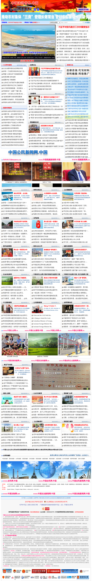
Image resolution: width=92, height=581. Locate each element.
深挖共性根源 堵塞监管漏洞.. (12, 134)
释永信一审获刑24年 (20, 249)
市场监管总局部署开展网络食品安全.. (16, 380)
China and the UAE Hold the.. (42, 315)
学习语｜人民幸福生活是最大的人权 (76, 242)
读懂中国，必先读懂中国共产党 (13, 114)
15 (53, 55)
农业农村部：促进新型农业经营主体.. (15, 443)
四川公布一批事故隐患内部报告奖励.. (76, 290)
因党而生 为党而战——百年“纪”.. (75, 208)
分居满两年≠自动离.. (51, 193)
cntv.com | (36, 489)
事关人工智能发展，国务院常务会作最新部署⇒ (74, 40)
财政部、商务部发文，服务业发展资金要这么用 (74, 51)
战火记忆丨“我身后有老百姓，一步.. (46, 440)
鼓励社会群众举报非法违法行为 (13, 102)
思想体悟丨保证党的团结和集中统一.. (76, 231)
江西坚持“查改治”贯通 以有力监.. (44, 287)
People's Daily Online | (21, 489)
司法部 (66, 484)
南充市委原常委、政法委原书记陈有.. (76, 298)
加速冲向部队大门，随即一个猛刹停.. (76, 324)
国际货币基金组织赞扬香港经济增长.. (76, 406)
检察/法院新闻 (68, 246)
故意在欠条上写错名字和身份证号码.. (45, 208)
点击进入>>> (36, 22)
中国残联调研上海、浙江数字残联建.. (15, 417)
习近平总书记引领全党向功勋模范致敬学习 (44, 80)
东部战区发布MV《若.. (81, 306)
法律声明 (36, 498)
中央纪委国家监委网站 (19, 484)
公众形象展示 (38, 421)
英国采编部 (38, 458)
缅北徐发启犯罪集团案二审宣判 (13, 270)
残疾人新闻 (6, 393)
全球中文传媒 (16, 5)
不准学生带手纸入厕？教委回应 (77, 108)
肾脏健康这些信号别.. (81, 425)
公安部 (58, 484)
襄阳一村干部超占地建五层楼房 (77, 100)
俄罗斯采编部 (73, 458)
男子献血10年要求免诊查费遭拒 (77, 97)
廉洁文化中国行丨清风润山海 (73, 236)
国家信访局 (86, 484)
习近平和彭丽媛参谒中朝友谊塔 (40, 89)
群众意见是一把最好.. (51, 221)
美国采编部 (25, 458)
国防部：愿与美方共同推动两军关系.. (76, 315)
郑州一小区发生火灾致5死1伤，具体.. (15, 231)
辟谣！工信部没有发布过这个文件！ (15, 202)
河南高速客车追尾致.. (21, 221)
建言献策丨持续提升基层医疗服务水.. (45, 242)
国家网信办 (72, 484)
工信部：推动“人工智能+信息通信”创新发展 (73, 54)
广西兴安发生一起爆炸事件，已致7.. (15, 242)
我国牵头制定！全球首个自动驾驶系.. (15, 326)
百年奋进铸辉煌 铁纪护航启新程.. (45, 434)
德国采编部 (45, 458)
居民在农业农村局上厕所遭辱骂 (77, 117)
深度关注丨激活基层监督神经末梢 (44, 239)
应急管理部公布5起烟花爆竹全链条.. (15, 259)
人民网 (9, 486)
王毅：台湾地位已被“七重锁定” (74, 417)
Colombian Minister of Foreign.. (43, 321)
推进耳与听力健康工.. (21, 397)
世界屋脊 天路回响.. (80, 193)
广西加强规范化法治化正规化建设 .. (45, 298)
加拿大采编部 (81, 458)
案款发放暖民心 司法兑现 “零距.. (74, 264)
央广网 (21, 486)
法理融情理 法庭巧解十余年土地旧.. (75, 270)
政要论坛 (33, 65)
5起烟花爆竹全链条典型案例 (12, 96)
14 (50, 55)
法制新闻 (33, 93)
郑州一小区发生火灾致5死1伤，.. (14, 94)
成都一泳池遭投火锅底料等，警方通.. (76, 287)
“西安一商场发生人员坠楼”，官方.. (14, 236)
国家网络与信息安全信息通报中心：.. (15, 205)
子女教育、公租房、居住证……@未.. (15, 298)
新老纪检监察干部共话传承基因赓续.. (46, 437)
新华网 (13, 486)
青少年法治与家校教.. (51, 397)
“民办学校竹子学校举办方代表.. (77, 89)
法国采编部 (58, 458)
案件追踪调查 (7, 246)
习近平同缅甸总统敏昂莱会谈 (50, 68)
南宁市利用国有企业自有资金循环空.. (45, 290)
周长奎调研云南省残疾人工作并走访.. (15, 412)
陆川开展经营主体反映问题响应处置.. (45, 295)
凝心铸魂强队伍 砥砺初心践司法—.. (75, 262)
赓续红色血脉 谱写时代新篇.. (12, 131)
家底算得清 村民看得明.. (11, 128)
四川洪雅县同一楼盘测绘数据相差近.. (45, 233)
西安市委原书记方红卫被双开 (13, 85)
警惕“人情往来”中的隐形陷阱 (13, 74)
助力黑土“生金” (19, 425)
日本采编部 (32, 458)
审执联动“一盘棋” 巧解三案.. (12, 91)
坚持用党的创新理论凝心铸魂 (73, 233)
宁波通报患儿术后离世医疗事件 (77, 153)
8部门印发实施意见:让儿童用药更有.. (76, 437)
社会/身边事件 (7, 274)
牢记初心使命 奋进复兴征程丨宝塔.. (75, 205)
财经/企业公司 (37, 246)
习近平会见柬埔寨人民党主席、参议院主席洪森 (46, 83)
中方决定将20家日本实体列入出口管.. (15, 324)
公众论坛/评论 (68, 218)
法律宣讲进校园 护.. (80, 249)
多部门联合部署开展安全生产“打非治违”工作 (73, 31)
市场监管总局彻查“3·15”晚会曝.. (14, 389)
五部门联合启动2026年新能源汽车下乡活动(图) (73, 43)
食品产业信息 (8, 364)
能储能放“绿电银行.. (51, 249)
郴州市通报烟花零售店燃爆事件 (77, 106)
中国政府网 (44, 484)
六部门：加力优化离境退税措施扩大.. (45, 270)
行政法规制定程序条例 (37, 112)
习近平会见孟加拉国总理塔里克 (40, 86)
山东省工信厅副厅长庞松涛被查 (13, 82)
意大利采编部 (65, 458)
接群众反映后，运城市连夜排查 (77, 84)
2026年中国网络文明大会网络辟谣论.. (15, 214)
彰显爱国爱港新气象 (81, 397)
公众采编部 (30, 498)
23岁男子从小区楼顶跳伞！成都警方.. (15, 233)
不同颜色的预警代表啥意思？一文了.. (15, 290)
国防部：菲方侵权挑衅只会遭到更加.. (76, 326)
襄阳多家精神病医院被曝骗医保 (77, 156)
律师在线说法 (37, 190)
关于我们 (23, 498)
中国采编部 (5, 458)
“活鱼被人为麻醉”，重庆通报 (13, 377)
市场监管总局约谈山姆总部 (42, 264)
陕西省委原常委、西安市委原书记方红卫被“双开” (46, 141)
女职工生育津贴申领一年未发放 (77, 81)
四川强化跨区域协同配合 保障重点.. (75, 293)
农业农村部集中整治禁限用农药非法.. (15, 445)
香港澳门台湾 (68, 393)
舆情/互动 (70, 65)
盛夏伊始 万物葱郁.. (20, 278)
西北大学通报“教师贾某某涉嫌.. (77, 103)
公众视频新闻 (68, 190)
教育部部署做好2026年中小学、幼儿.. (45, 406)
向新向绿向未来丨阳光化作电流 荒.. (45, 259)
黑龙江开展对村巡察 (50, 278)
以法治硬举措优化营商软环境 (13, 68)
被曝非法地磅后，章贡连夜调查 (77, 78)
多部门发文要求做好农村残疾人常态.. (15, 409)
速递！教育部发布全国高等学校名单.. (45, 414)
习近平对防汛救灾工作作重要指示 (73, 27)
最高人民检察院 (37, 484)
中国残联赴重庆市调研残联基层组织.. (15, 414)
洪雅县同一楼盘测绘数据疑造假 (77, 87)
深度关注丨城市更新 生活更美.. (13, 295)
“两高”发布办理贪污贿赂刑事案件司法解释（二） (46, 118)
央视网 (17, 486)
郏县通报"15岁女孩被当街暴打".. (78, 150)
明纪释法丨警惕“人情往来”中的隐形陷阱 (43, 135)
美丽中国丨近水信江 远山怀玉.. (13, 293)
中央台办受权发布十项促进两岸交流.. (76, 412)
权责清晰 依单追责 (9, 77)
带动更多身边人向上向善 (72, 239)
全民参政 (36, 218)
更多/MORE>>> (59, 65)
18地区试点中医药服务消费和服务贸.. (76, 440)
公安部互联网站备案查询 (38, 486)
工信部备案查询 (28, 486)
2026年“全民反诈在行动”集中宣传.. (14, 239)
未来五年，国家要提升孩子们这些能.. (45, 409)
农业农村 (6, 421)
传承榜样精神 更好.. (51, 425)
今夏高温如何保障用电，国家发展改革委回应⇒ (74, 60)
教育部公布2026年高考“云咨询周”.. (44, 417)
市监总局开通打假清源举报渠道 (77, 95)
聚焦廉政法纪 (34, 122)
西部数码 (48, 486)
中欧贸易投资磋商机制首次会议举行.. (15, 315)
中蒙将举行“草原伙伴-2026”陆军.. (75, 318)
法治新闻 (6, 218)
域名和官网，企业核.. (21, 193)
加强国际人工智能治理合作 (12, 125)
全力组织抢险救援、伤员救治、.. (14, 88)
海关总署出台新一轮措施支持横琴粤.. (76, 414)
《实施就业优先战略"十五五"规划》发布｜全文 (74, 48)
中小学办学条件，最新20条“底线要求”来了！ (73, 57)
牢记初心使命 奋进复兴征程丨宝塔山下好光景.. (34, 57)
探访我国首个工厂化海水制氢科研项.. (45, 262)
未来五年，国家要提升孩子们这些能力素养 (72, 37)
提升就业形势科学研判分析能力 (13, 145)
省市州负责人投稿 (21, 65)
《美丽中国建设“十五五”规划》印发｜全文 (72, 34)
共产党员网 (10, 484)
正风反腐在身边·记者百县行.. (12, 136)
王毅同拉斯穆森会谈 (20, 306)
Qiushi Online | (11, 489)
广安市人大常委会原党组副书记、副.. (76, 295)
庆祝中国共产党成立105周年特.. (13, 122)
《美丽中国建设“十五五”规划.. (13, 117)
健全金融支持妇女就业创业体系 (13, 142)
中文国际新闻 (7, 302)
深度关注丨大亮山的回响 (42, 443)
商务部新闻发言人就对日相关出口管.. (15, 321)
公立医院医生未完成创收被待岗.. (78, 147)
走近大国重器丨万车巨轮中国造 (43, 267)
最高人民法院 (29, 484)
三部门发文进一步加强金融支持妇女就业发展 (73, 45)
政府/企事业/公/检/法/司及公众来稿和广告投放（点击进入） (70, 455)
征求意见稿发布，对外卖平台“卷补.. (45, 231)
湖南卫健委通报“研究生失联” (77, 111)
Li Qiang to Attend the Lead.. (42, 318)
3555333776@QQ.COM (15, 22)
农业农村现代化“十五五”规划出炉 (14, 437)
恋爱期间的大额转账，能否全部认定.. (45, 211)
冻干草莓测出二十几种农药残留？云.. (16, 383)
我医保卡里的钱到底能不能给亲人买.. (76, 434)
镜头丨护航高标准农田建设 (12, 440)
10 (40, 55)
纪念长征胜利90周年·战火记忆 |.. (44, 445)
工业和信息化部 (52, 484)
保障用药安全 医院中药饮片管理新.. (75, 445)
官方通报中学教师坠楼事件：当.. (78, 92)
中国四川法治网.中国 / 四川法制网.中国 (76, 274)
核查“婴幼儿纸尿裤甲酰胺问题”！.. (14, 262)
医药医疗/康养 (68, 421)
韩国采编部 (52, 458)
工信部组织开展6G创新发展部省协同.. (15, 208)
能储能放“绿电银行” (76, 355)
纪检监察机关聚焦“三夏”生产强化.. (14, 434)
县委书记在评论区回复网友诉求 (77, 114)
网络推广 (87, 65)
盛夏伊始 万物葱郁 (9, 80)
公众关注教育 (37, 393)
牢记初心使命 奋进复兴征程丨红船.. (75, 214)
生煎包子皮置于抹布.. (22, 368)
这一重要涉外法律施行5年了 (50, 97)
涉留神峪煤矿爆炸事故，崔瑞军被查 (42, 143)
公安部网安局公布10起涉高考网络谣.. (15, 264)
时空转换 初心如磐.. (80, 221)
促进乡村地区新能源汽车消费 (13, 139)
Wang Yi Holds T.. (50, 306)
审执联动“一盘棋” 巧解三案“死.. (74, 259)
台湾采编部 (18, 458)
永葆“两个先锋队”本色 (13, 57)
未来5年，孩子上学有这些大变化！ (45, 412)
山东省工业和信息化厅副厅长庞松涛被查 (43, 138)
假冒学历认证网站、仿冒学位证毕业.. (15, 267)
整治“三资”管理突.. (80, 278)
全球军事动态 (68, 302)
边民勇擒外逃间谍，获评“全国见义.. (75, 321)
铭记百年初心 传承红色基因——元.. (15, 287)
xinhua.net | (30, 489)
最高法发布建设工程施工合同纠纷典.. (76, 267)
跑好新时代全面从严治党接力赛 (13, 120)
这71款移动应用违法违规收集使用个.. (15, 211)
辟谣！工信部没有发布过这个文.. (14, 71)
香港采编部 (11, 458)
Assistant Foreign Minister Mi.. (42, 324)
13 (48, 55)
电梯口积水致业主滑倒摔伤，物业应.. (45, 214)
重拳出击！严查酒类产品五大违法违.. (16, 386)
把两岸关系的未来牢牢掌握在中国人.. (76, 409)
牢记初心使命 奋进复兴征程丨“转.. (75, 211)
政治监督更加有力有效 (40, 236)
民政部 (62, 484)
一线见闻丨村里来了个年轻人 (43, 293)
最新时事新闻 (7, 108)
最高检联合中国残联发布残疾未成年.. (15, 406)
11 (43, 55)
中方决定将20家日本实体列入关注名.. (15, 318)
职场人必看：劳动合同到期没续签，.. (45, 205)
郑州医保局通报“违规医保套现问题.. (75, 443)
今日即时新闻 (7, 65)
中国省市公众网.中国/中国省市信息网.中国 (46, 274)
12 (45, 55)
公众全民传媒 (7, 190)
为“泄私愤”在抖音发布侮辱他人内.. (44, 202)
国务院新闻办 (79, 484)
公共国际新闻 (37, 302)
